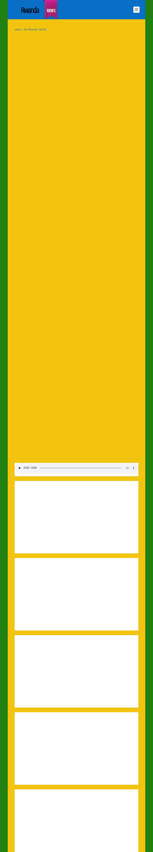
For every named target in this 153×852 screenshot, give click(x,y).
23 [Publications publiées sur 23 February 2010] (41, 820)
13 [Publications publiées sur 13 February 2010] (111, 804)
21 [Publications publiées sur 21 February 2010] (129, 812)
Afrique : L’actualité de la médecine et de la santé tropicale (43, 43)
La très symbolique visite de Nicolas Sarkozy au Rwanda (103, 43)
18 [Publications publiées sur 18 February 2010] (77, 812)
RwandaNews (41, 50)
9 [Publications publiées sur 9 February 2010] (41, 804)
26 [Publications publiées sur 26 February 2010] (94, 820)
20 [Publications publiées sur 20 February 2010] (111, 812)
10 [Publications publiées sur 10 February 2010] (59, 804)
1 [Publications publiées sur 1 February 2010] (23, 797)
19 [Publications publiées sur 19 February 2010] (94, 812)
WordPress (64, 847)
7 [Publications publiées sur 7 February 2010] (129, 797)
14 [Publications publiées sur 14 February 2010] (129, 804)
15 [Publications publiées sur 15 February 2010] (23, 812)
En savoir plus (31, 74)
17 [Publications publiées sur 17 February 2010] (59, 812)
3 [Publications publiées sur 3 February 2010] (60, 797)
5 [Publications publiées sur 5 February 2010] (94, 797)
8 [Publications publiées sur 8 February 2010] (23, 804)
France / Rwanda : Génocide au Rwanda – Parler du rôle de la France (41, 256)
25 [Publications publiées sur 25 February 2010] (77, 820)
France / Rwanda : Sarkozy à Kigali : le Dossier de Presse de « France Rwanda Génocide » (109, 263)
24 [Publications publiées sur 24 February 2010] (59, 820)
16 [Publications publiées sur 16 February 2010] (41, 812)
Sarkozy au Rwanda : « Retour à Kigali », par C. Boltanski (41, 95)
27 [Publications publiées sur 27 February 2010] (111, 820)
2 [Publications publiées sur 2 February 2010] (41, 797)
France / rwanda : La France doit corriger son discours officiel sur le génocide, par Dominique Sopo (108, 151)
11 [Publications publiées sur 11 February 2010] (77, 804)
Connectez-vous (104, 847)
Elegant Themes (35, 847)
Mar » (27, 825)
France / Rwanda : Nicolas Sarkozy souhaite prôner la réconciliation (108, 98)
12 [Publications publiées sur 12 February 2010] (94, 804)
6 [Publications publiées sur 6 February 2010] (111, 797)
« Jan (18, 825)
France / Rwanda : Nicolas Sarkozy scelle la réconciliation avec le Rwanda (108, 207)
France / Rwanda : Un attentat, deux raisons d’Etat (41, 202)
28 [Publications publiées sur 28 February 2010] (129, 820)
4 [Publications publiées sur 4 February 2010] (77, 797)
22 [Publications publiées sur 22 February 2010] (23, 820)
